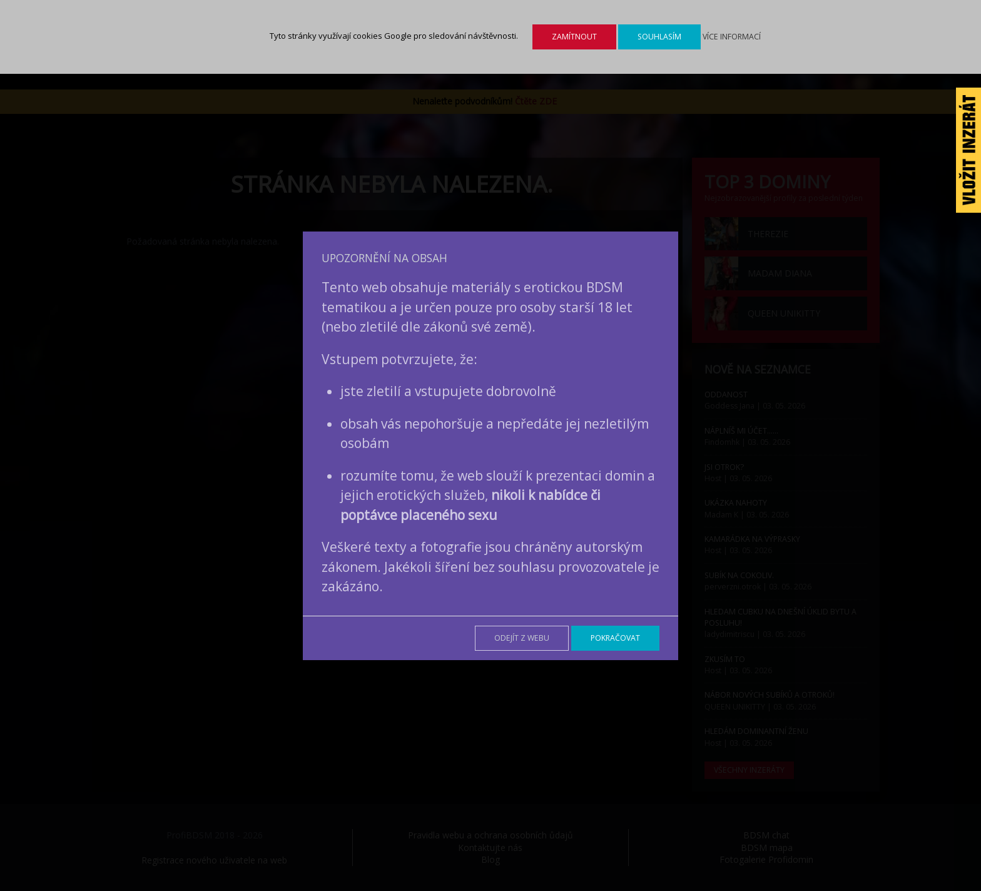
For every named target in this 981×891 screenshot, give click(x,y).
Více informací (732, 36)
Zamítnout (574, 36)
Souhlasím (659, 36)
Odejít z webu (521, 638)
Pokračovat (615, 638)
